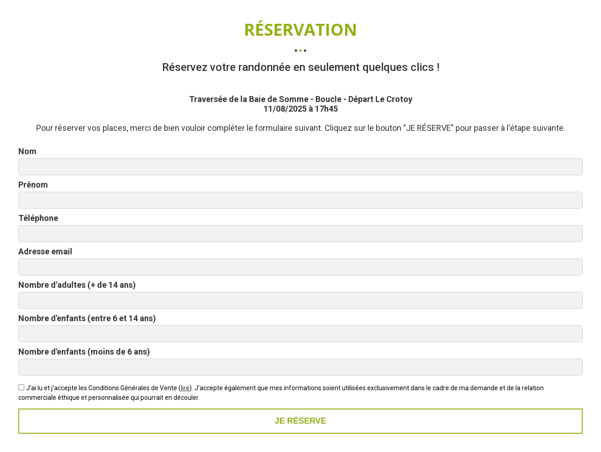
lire (185, 388)
